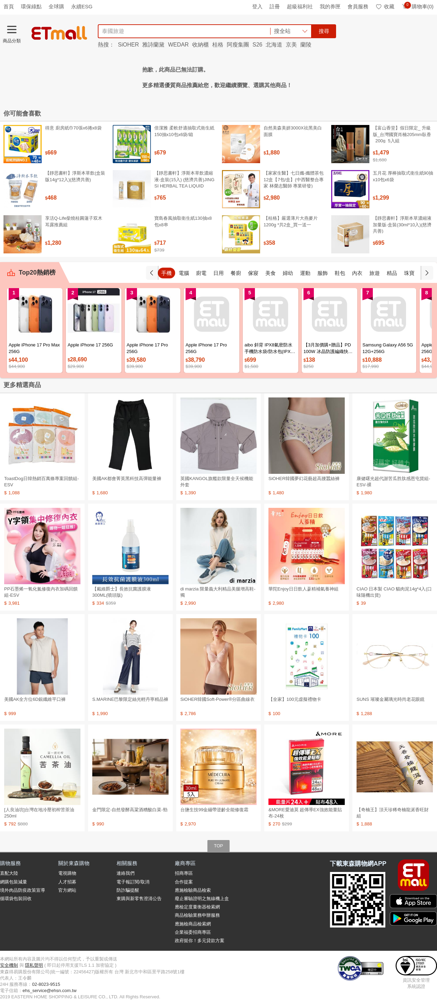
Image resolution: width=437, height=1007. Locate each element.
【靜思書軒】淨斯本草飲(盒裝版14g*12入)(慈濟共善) (75, 176)
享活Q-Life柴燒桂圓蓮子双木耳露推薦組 (73, 221)
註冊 (274, 6)
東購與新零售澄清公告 (139, 898)
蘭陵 (305, 45)
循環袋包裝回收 (16, 898)
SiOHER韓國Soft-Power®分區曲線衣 (217, 699)
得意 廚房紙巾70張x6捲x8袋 (73, 128)
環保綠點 (31, 6)
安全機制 (9, 965)
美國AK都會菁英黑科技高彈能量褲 (126, 478)
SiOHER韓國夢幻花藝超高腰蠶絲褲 (304, 478)
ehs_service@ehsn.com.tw (50, 990)
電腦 (184, 273)
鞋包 (340, 273)
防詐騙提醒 (128, 890)
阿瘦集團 (238, 45)
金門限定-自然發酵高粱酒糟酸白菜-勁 (130, 809)
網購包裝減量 (13, 881)
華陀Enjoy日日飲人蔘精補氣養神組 (303, 588)
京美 (291, 45)
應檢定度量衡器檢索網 (197, 906)
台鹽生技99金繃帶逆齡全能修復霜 (214, 809)
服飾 (322, 273)
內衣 (357, 273)
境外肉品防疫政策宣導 (22, 890)
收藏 (384, 6)
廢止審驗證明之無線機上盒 (202, 898)
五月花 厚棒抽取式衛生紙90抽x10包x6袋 (403, 176)
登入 (257, 6)
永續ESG (82, 6)
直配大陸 (9, 873)
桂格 (217, 45)
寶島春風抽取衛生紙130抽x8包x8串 (183, 221)
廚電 (201, 273)
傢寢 (253, 273)
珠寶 (409, 273)
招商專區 (184, 873)
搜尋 (324, 31)
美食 (270, 273)
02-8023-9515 (46, 984)
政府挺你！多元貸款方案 (199, 940)
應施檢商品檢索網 (193, 923)
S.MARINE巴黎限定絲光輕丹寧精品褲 (130, 699)
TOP (218, 845)
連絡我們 (126, 873)
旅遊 (374, 273)
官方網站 (67, 890)
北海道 (274, 45)
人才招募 (67, 881)
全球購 (56, 6)
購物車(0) (417, 6)
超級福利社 (300, 6)
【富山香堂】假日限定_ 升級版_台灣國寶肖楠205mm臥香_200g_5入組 (402, 134)
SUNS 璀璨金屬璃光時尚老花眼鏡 (391, 699)
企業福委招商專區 (193, 932)
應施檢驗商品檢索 (193, 890)
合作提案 (184, 881)
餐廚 (236, 273)
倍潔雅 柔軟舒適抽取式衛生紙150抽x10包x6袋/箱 (184, 131)
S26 (257, 45)
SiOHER (128, 45)
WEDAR (178, 45)
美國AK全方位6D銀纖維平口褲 (35, 699)
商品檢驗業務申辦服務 (197, 915)
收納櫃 (200, 45)
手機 (166, 273)
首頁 (8, 6)
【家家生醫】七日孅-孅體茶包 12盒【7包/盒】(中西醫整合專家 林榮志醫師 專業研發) (294, 179)
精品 (392, 273)
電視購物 (67, 873)
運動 (305, 273)
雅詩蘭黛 (153, 45)
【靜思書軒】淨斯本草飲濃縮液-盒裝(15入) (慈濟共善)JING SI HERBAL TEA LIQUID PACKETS (184, 182)
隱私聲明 (34, 965)
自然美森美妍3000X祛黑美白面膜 (293, 131)
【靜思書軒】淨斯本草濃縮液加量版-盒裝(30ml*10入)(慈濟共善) (402, 224)
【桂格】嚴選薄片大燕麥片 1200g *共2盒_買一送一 (291, 221)
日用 (218, 273)
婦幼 (288, 273)
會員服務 (358, 6)
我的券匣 (330, 6)
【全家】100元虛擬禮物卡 (294, 699)
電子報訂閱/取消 (133, 881)
